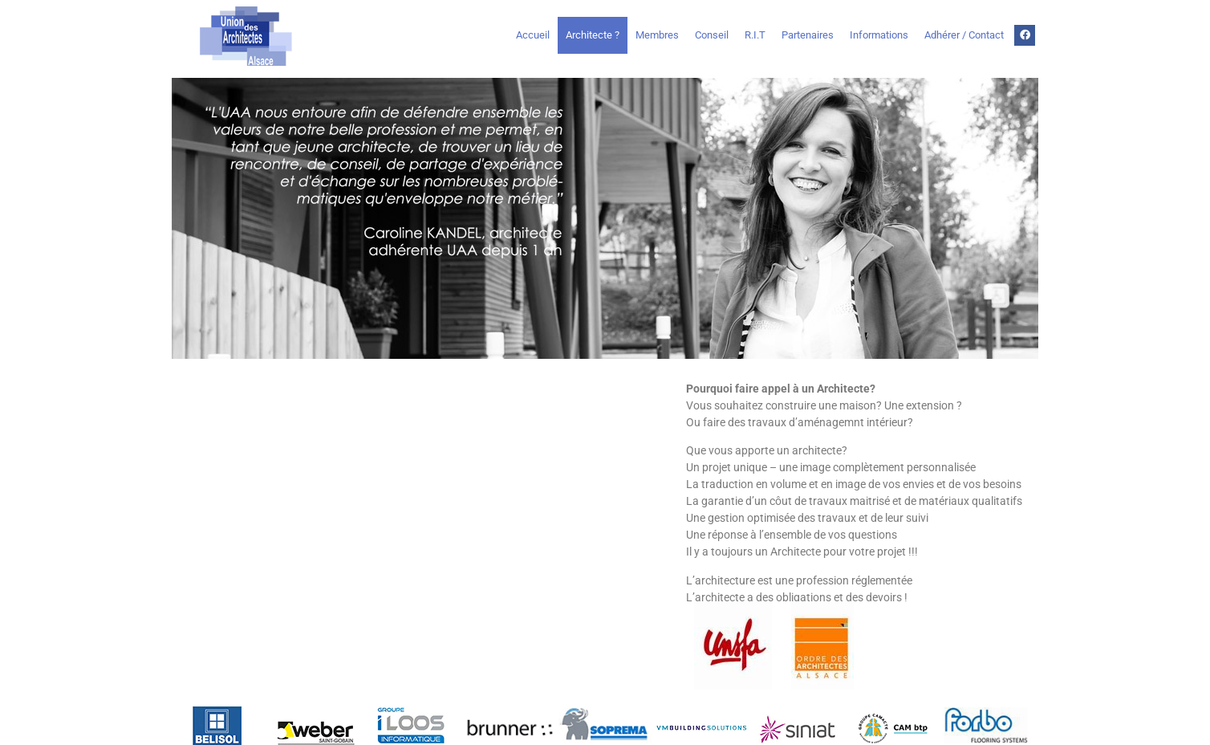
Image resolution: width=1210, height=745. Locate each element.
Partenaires (808, 35)
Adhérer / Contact (964, 35)
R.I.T (755, 35)
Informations (879, 35)
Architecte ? (592, 35)
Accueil (533, 35)
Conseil (712, 35)
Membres (657, 35)
